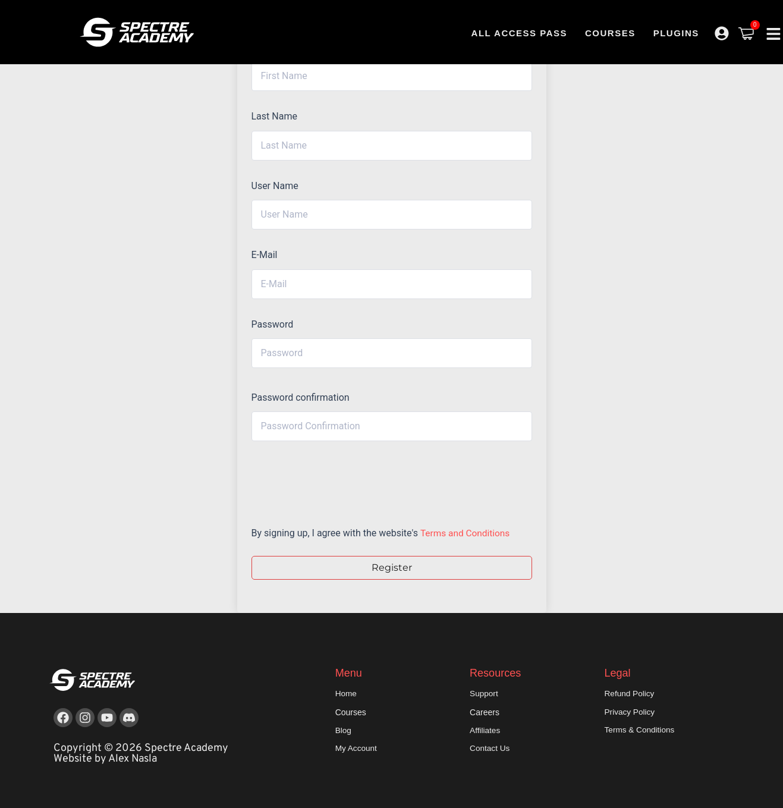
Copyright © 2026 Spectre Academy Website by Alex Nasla (141, 753)
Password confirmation (300, 397)
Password (272, 324)
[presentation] (332, 480)
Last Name (274, 116)
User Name (274, 185)
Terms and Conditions (466, 533)
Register (392, 567)
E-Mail (264, 254)
